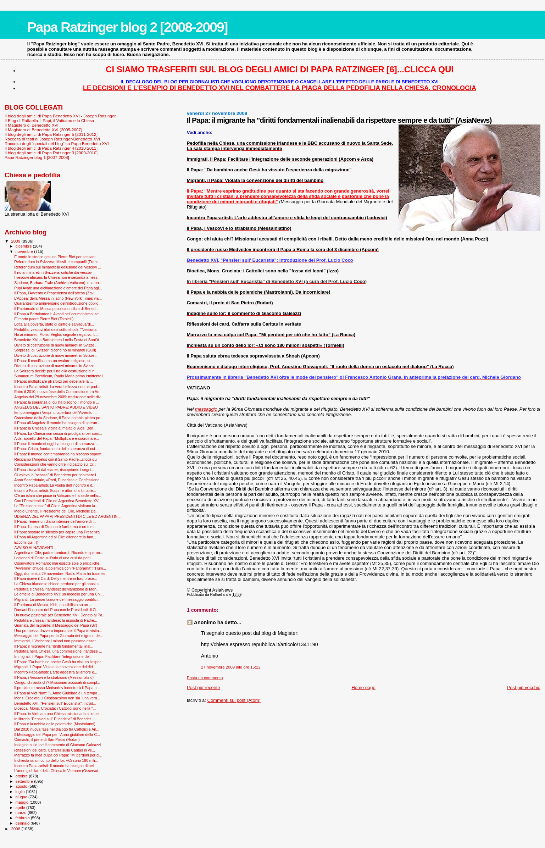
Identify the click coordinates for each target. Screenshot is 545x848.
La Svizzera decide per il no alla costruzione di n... (56, 371)
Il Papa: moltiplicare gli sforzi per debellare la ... (53, 381)
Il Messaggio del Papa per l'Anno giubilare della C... (57, 734)
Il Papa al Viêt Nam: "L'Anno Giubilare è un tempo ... (57, 693)
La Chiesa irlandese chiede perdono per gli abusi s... (57, 584)
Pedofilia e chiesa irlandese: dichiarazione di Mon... (57, 589)
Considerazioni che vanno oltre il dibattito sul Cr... (55, 464)
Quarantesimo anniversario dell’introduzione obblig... (57, 303)
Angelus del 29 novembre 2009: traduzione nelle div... (59, 397)
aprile (21, 807)
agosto (22, 786)
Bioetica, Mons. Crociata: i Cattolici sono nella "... (55, 708)
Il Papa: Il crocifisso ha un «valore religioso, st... (53, 361)
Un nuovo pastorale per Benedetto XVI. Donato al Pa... (59, 615)
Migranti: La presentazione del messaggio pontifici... (57, 599)
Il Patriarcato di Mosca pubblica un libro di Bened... (56, 308)
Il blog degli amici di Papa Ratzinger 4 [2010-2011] (51, 148)
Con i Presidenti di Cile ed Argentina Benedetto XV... (57, 501)
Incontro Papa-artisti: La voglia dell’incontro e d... (54, 485)
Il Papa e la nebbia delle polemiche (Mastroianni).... (57, 724)
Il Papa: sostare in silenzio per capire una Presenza (57, 532)
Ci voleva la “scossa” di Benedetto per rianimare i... (56, 475)
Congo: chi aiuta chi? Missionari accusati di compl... (57, 682)
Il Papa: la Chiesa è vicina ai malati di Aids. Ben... (55, 428)
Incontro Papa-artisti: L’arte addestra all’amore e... (55, 672)
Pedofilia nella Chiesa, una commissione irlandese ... (58, 651)
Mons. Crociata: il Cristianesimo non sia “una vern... (57, 698)
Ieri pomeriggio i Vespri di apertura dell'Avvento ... (55, 412)
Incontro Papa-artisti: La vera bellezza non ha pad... (57, 386)
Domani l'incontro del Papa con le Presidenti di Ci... (56, 610)
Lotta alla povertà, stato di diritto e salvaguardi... (54, 324)
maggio (23, 802)
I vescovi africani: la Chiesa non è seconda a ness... (57, 277)
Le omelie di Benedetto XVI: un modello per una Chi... (59, 594)
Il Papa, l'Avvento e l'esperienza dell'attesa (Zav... (55, 293)
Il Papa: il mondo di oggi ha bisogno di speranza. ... (56, 444)
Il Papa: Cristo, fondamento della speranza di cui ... (56, 449)
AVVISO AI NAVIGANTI (33, 547)
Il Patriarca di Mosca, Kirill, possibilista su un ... (53, 605)
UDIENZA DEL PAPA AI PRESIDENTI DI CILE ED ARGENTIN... (67, 516)
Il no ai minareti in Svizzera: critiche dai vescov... (54, 272)
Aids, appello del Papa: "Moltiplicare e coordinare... (56, 438)
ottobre (22, 776)
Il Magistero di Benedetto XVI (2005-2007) (43, 129)
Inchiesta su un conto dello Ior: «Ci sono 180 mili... (56, 760)
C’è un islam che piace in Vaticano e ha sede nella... (57, 495)
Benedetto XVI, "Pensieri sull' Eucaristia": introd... (55, 703)
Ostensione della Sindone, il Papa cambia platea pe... (58, 418)
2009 (16, 241)
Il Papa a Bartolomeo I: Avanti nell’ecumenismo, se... (58, 314)
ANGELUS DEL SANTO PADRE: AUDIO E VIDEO (56, 407)
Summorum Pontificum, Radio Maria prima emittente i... (60, 376)
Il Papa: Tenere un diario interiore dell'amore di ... (55, 521)
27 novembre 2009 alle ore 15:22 (231, 667)
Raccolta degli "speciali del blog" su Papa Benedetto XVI (57, 143)
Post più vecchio (523, 687)
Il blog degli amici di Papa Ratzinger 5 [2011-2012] (51, 134)
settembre (25, 781)
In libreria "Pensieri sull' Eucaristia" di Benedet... (54, 719)
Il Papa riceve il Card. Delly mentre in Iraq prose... (55, 578)
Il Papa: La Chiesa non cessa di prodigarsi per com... (58, 433)
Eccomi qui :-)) (26, 542)
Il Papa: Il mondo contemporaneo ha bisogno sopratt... (59, 454)
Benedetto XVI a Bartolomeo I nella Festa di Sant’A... (58, 340)
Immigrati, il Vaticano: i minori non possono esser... (56, 641)
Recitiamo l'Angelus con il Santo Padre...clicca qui (55, 459)
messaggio (206, 409)
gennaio (23, 823)
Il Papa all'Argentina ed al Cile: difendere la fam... (55, 537)
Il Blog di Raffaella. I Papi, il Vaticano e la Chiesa (49, 120)
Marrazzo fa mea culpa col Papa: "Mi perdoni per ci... (58, 755)
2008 (16, 828)
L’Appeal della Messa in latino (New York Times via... (58, 298)
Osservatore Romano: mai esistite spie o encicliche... (58, 563)
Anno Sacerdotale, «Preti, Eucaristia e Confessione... (58, 480)
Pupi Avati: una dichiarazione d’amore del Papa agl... (58, 288)
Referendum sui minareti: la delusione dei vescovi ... (57, 267)
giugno (22, 797)
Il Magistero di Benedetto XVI (32, 125)
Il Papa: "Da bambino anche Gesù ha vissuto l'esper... (59, 662)
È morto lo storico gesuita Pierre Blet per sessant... (56, 257)
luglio (21, 791)
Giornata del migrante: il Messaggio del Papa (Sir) (55, 625)
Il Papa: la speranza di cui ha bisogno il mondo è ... (56, 402)
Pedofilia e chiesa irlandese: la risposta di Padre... (55, 620)
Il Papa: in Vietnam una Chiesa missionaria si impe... (58, 713)
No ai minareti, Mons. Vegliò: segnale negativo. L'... (56, 334)
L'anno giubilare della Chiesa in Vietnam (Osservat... (57, 771)
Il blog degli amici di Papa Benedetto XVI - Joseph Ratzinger (60, 115)
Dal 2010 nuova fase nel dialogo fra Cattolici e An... (56, 729)
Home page (363, 687)
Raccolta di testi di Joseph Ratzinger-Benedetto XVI (52, 139)
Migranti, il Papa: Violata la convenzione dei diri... (55, 667)
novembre (25, 251)
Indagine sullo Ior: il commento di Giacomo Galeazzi (57, 745)
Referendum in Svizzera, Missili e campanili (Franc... (57, 262)
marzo (22, 812)
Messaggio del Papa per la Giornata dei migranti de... (58, 635)
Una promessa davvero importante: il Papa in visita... (58, 630)
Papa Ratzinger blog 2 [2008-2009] (127, 27)
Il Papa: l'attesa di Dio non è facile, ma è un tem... (55, 527)
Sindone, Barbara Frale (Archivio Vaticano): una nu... (58, 283)
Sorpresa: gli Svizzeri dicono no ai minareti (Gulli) (55, 350)
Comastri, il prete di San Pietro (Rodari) (47, 739)
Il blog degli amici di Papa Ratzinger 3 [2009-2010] (51, 152)
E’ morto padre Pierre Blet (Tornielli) (43, 319)
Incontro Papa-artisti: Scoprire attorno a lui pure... (55, 490)
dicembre (24, 246)
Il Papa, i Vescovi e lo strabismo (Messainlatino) (54, 677)
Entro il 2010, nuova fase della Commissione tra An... (58, 391)
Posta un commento (205, 678)
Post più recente (203, 687)
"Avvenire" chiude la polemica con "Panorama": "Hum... (60, 568)
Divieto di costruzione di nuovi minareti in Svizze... (56, 345)
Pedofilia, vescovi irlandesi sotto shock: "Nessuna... (57, 329)
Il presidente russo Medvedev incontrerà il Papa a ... (57, 688)
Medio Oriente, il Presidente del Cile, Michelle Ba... (56, 511)
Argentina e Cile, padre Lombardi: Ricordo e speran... (58, 552)
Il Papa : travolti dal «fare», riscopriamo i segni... (54, 469)
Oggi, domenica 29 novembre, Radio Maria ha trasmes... (61, 573)
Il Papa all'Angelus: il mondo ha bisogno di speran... (57, 423)
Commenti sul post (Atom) (234, 700)
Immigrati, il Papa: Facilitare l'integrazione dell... (54, 656)
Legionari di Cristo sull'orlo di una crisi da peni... (54, 558)
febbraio (23, 818)
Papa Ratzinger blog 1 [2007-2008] (37, 157)
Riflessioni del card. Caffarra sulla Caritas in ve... (54, 750)
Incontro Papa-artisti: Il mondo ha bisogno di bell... (56, 766)
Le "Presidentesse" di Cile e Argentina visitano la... (56, 506)
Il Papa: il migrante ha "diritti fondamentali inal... (53, 646)
